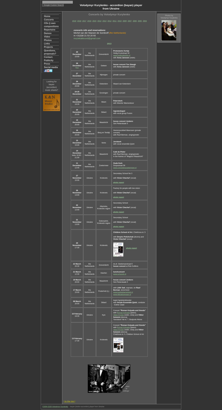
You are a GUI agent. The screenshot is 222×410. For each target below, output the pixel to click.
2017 (84, 21)
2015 (94, 21)
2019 (74, 21)
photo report (118, 182)
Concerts (49, 19)
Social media (51, 69)
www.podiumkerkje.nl (121, 55)
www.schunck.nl (119, 274)
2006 (135, 21)
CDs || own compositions (51, 25)
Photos (48, 40)
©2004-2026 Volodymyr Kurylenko (55, 407)
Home (47, 16)
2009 (125, 21)
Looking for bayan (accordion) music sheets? (51, 85)
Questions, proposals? (50, 52)
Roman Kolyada (123, 313)
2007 (130, 21)
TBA (77, 68)
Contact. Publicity (48, 58)
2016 (89, 21)
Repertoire (49, 30)
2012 (109, 21)
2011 (115, 21)
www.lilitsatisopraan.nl (122, 294)
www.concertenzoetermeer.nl (124, 168)
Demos (47, 33)
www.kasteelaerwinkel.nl (123, 292)
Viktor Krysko (118, 315)
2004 (145, 21)
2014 (99, 21)
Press (47, 64)
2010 (119, 21)
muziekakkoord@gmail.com (87, 38)
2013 (104, 21)
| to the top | (69, 401)
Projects (48, 47)
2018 (79, 21)
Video (47, 36)
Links (47, 43)
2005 (140, 21)
